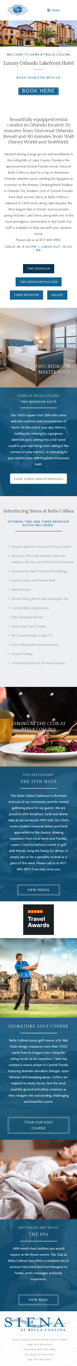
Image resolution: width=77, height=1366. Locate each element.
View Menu (38, 1300)
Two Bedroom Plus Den (38, 281)
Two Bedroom (38, 268)
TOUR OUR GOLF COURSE (38, 1125)
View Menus (38, 890)
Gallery (57, 295)
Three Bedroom (26, 295)
